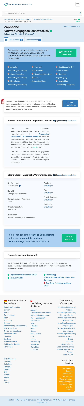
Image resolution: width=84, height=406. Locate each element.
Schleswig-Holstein (12, 344)
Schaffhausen (10, 359)
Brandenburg (9, 315)
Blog (23, 400)
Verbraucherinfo (33, 400)
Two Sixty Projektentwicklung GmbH (57, 284)
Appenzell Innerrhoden (40, 315)
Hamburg (8, 320)
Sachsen (7, 339)
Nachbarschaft (34, 40)
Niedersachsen (10, 328)
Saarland (7, 336)
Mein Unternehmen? (71, 26)
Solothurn (8, 364)
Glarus (33, 331)
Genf (33, 328)
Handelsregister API (65, 349)
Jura (32, 336)
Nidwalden (35, 344)
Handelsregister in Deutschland (15, 302)
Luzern (33, 339)
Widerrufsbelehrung (66, 400)
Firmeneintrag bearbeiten (64, 175)
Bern (32, 323)
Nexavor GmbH (15, 278)
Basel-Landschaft (38, 318)
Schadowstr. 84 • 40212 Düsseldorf (19, 34)
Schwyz (7, 361)
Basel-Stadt (35, 320)
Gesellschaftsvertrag (42, 74)
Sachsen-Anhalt (10, 341)
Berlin (6, 312)
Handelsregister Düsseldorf (43, 19)
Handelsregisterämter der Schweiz (41, 304)
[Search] (42, 13)
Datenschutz (46, 400)
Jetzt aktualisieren (70, 103)
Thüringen (8, 347)
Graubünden (36, 334)
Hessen (7, 323)
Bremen (7, 318)
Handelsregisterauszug (66, 307)
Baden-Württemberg (12, 307)
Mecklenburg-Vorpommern (15, 326)
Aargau (33, 310)
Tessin (7, 369)
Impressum (42, 402)
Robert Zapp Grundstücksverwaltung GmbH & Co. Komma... (59, 277)
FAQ (17, 400)
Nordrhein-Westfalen (23, 19)
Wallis (6, 377)
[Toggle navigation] (77, 4)
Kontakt (11, 400)
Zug (5, 380)
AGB (55, 400)
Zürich (6, 382)
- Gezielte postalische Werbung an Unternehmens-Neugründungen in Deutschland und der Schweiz (65, 379)
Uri (5, 372)
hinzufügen (48, 186)
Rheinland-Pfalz (10, 334)
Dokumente (17, 40)
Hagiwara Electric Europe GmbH (22, 275)
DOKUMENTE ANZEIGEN (66, 53)
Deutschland (8, 19)
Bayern (7, 310)
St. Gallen (34, 349)
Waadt (6, 375)
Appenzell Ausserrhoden (41, 312)
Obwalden (35, 347)
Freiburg (34, 326)
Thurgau (7, 367)
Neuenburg (35, 342)
